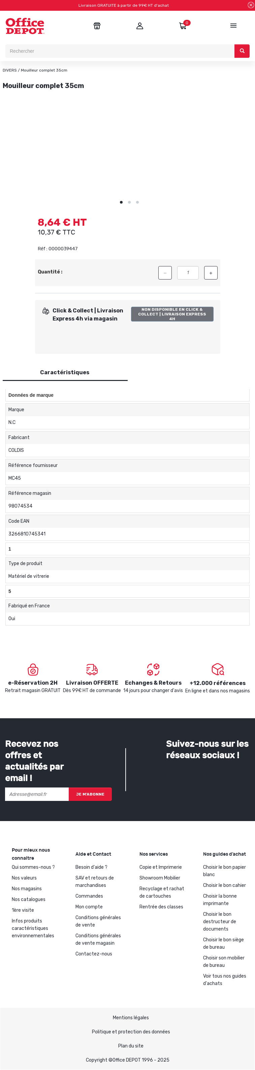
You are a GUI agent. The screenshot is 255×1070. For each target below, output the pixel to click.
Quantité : (50, 272)
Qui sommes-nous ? (33, 867)
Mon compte (89, 907)
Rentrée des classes (161, 907)
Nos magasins (27, 889)
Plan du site (131, 1046)
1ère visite (23, 910)
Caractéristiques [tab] (64, 372)
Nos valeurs (24, 878)
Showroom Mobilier (159, 878)
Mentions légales (131, 1018)
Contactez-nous (93, 954)
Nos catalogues (28, 899)
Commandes (89, 896)
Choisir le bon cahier (224, 885)
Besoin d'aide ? (91, 867)
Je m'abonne (90, 794)
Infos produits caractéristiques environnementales (33, 928)
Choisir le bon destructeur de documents (219, 921)
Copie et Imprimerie (160, 867)
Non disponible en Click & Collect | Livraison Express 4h (172, 314)
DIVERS (10, 70)
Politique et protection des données (131, 1032)
